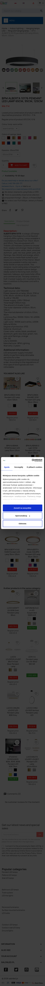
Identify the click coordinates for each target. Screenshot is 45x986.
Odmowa (22, 523)
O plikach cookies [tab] (34, 467)
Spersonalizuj (22, 516)
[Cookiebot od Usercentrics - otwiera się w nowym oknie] (32, 460)
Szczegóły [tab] (18, 467)
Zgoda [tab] (6, 467)
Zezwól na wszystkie (22, 508)
